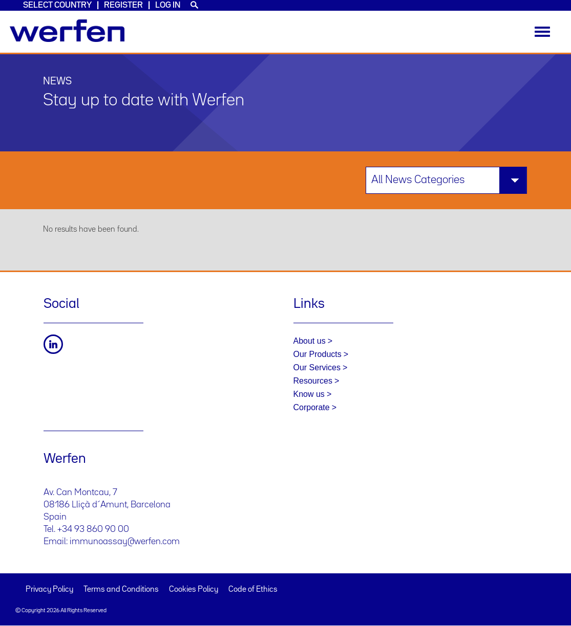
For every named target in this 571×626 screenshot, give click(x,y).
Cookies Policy (193, 589)
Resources (312, 380)
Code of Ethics (253, 589)
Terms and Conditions (121, 589)
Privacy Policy (49, 589)
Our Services (317, 367)
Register (123, 5)
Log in (167, 5)
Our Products (317, 354)
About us (309, 341)
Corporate (311, 407)
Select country (57, 5)
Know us (309, 394)
